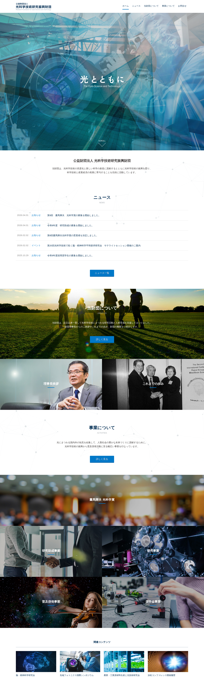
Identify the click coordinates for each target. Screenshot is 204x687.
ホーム (125, 6)
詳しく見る (102, 339)
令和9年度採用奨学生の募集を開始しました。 (70, 255)
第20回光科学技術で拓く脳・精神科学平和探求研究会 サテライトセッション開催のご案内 (94, 245)
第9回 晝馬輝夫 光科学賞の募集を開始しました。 (74, 215)
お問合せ (182, 6)
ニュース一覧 (102, 273)
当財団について (151, 6)
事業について (168, 6)
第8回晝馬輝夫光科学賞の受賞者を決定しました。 (72, 235)
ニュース (136, 6)
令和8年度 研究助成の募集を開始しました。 (70, 225)
